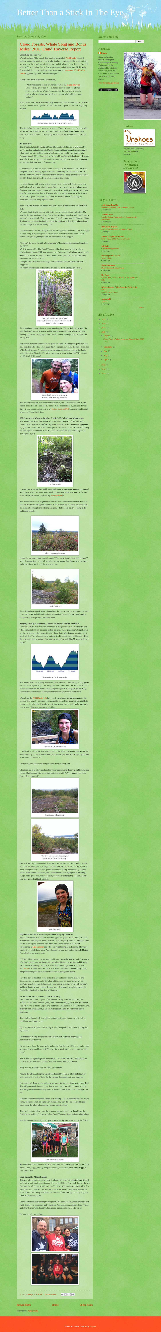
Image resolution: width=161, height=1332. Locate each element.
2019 (103, 319)
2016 (103, 332)
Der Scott (105, 275)
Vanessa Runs (107, 215)
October (107, 336)
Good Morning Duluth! (110, 248)
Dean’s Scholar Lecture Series (112, 268)
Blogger (93, 1326)
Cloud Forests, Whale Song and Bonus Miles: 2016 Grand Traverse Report (53, 46)
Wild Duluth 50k (40, 698)
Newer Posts (24, 1304)
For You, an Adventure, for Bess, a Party (116, 229)
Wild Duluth (71, 58)
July (105, 351)
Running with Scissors (110, 256)
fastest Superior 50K (60, 409)
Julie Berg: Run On (109, 205)
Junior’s (104, 301)
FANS (26, 968)
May (106, 355)
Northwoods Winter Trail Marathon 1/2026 (117, 207)
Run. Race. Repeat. (109, 227)
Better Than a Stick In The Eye (70, 12)
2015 (103, 365)
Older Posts (86, 1304)
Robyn (104, 53)
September (108, 347)
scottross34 (106, 299)
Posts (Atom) (33, 1311)
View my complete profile (108, 83)
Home (55, 1304)
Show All (141, 307)
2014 (103, 369)
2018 (103, 324)
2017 (103, 328)
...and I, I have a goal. (109, 292)
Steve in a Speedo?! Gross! (112, 236)
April (106, 360)
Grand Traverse (73, 85)
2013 (103, 373)
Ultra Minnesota (108, 265)
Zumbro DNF (56, 495)
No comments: (51, 1294)
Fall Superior (38, 947)
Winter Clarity (106, 258)
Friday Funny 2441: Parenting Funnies (115, 239)
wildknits (105, 246)
